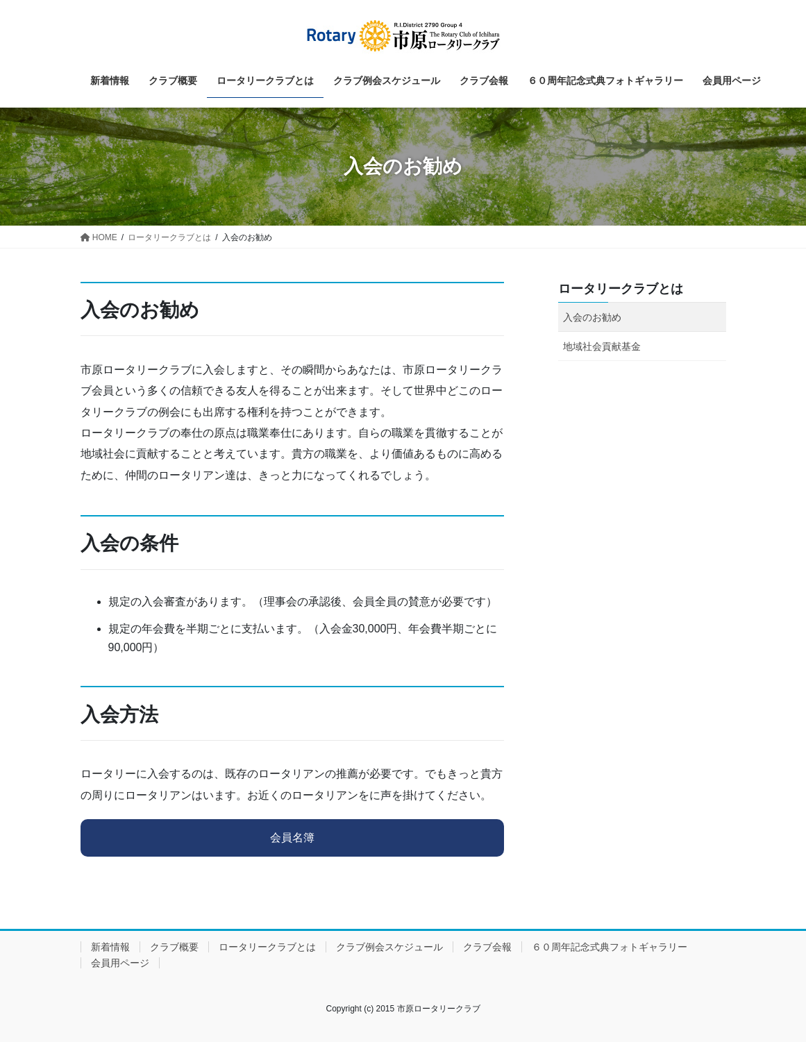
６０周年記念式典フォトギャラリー (609, 946)
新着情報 (110, 946)
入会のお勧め (592, 317)
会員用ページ (120, 962)
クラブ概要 (174, 946)
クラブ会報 (487, 946)
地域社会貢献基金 (602, 346)
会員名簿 (292, 837)
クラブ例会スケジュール (389, 946)
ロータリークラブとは (620, 289)
